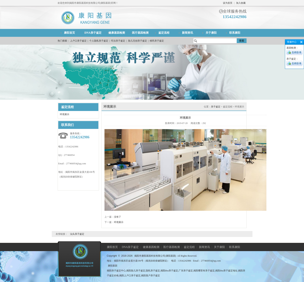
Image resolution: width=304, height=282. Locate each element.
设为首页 (227, 3)
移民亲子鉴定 (157, 40)
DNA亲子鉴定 (92, 32)
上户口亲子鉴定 (78, 40)
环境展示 (64, 114)
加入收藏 (241, 3)
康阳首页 (69, 32)
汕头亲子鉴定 (77, 234)
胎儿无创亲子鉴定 (137, 40)
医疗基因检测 (140, 32)
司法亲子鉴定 (118, 40)
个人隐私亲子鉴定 (98, 40)
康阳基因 (112, 265)
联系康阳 (234, 32)
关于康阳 (211, 32)
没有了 (117, 216)
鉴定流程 (163, 32)
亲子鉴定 (215, 106)
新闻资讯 (187, 32)
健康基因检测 (116, 32)
